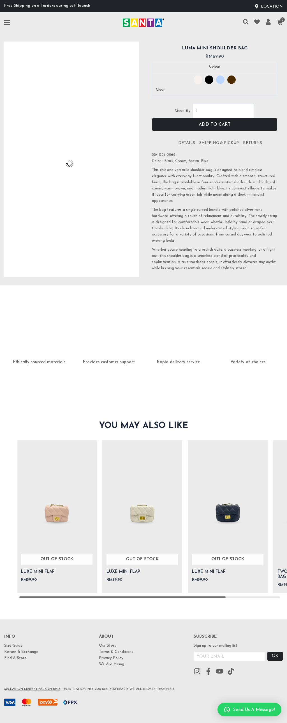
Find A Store (15, 658)
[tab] (186, 143)
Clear (160, 89)
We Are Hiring (111, 664)
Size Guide (13, 646)
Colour (214, 66)
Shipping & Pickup (219, 143)
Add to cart (215, 124)
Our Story (107, 646)
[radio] (198, 79)
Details (186, 143)
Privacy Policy (111, 658)
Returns (252, 143)
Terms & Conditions (116, 652)
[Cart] (280, 22)
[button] (249, 709)
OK (275, 656)
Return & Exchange (21, 652)
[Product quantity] (223, 110)
